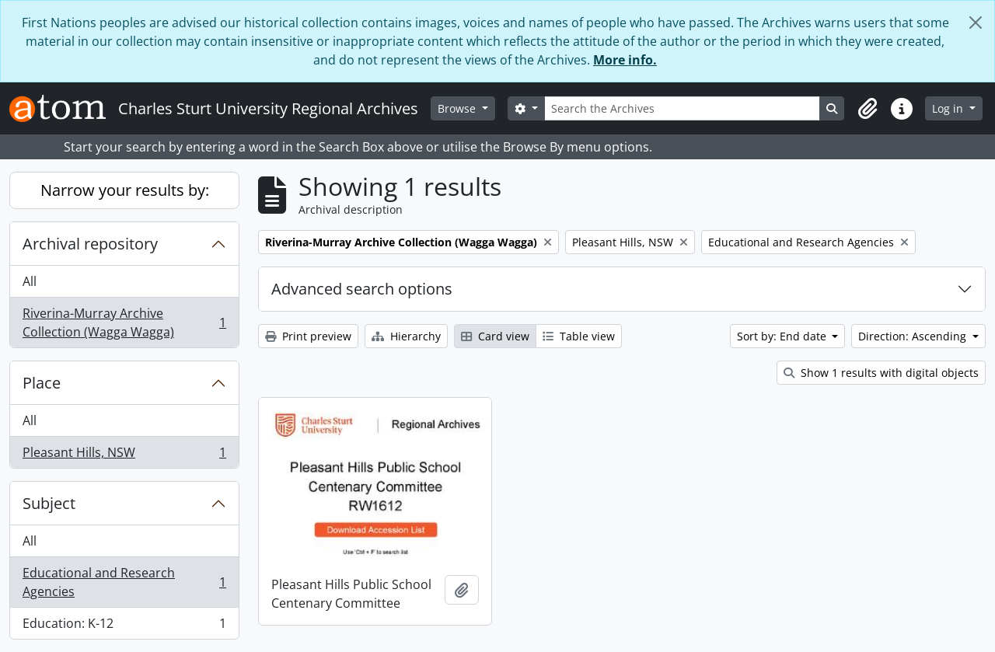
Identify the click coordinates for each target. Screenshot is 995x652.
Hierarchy (406, 336)
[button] (867, 109)
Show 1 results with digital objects (881, 372)
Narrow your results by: (124, 190)
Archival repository (90, 243)
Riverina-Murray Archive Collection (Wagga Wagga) (124, 322)
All (30, 281)
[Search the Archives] (682, 108)
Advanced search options (361, 288)
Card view (495, 336)
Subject (49, 503)
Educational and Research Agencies (124, 582)
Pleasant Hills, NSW (124, 455)
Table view (579, 336)
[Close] (975, 22)
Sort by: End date (783, 336)
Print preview (308, 336)
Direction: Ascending (913, 336)
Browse (458, 108)
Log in (949, 108)
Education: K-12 (124, 626)
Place (42, 382)
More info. (625, 59)
